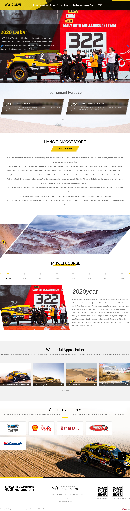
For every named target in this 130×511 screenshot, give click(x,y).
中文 (100, 5)
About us (44, 5)
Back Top (122, 456)
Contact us (77, 5)
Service (67, 5)
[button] (63, 81)
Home (35, 5)
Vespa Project (90, 5)
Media (59, 5)
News (52, 5)
